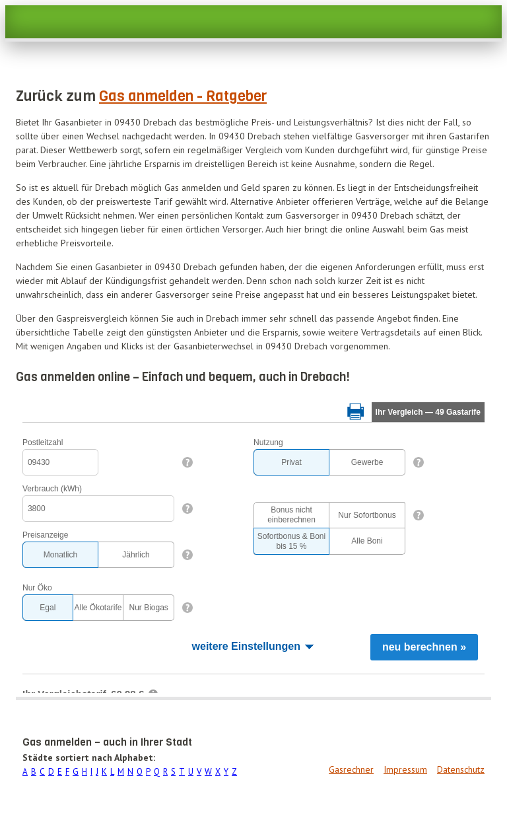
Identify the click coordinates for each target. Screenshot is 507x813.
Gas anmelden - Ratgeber (183, 96)
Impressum (405, 769)
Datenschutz (461, 769)
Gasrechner (351, 769)
